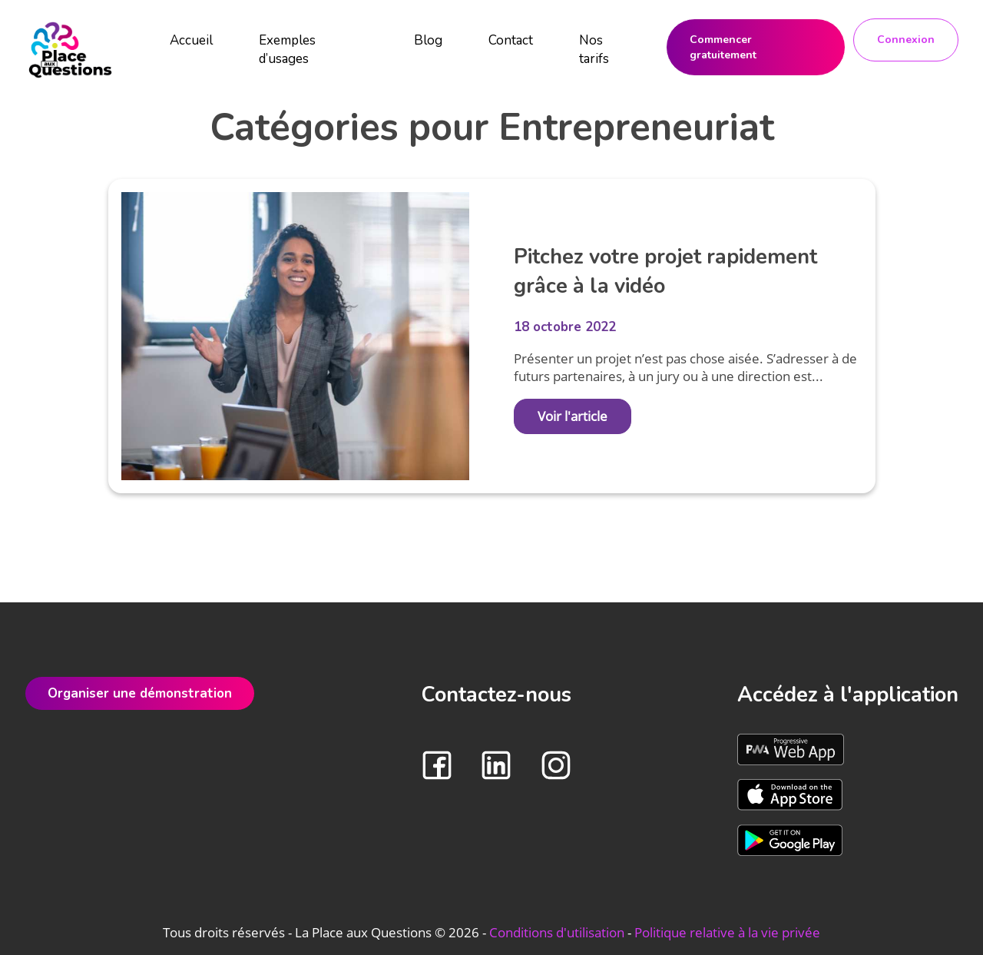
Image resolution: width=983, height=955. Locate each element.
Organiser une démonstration (140, 693)
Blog (428, 40)
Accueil (191, 40)
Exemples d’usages (287, 50)
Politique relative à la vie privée (727, 932)
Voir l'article (572, 416)
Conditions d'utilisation (556, 932)
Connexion (906, 39)
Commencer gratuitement (723, 47)
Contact (510, 40)
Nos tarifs (594, 50)
